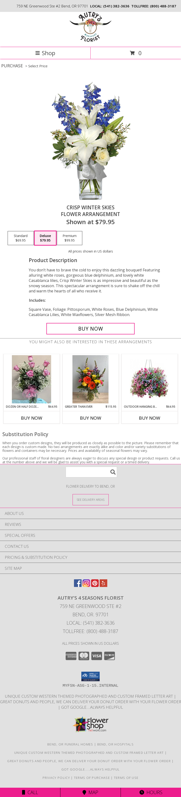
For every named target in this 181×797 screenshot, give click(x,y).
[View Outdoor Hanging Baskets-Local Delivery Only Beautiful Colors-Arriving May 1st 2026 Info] (149, 379)
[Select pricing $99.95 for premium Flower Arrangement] (69, 238)
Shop (45, 53)
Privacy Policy (56, 778)
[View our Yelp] (103, 585)
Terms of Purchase (92, 778)
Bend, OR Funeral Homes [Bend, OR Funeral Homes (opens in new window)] (70, 744)
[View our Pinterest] (95, 585)
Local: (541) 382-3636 (91, 623)
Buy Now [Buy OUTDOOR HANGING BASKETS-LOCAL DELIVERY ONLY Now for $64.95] (149, 418)
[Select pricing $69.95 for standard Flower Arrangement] (21, 238)
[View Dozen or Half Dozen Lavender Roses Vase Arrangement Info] (31, 379)
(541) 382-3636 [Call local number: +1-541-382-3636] (116, 6)
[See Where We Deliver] (91, 499)
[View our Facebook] (78, 585)
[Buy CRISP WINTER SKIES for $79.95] (90, 328)
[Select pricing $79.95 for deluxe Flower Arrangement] (45, 238)
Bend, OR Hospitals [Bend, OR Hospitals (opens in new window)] (115, 744)
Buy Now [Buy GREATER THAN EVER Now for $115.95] (90, 418)
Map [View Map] (90, 792)
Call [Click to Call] (30, 792)
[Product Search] (91, 472)
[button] (90, 676)
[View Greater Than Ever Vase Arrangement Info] (90, 379)
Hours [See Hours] (150, 792)
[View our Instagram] (86, 585)
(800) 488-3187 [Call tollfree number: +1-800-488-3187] (163, 6)
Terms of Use (126, 778)
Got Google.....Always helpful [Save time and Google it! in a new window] (92, 707)
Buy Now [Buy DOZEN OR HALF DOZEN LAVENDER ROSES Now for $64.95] (31, 418)
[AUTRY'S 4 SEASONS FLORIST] (90, 40)
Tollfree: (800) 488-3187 (90, 631)
